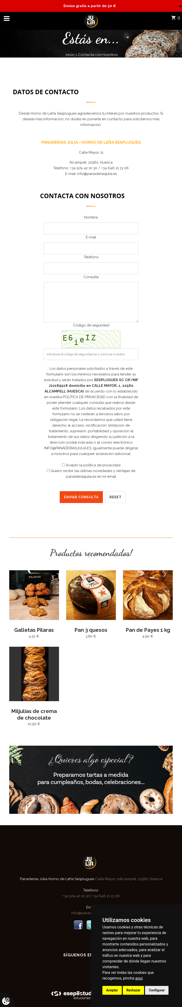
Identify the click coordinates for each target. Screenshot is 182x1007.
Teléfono (91, 257)
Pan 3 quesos (91, 630)
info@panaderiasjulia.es (97, 174)
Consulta (91, 277)
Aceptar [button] (112, 990)
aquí (139, 978)
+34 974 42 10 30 (76, 896)
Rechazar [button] (134, 990)
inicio (70, 55)
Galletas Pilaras (34, 630)
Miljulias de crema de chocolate (34, 714)
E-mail (91, 237)
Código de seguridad (91, 325)
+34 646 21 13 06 (105, 896)
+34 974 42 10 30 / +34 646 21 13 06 (99, 168)
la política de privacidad (99, 465)
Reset (115, 497)
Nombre (91, 217)
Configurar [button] (157, 990)
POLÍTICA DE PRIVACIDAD (84, 397)
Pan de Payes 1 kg (147, 630)
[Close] (180, 6)
